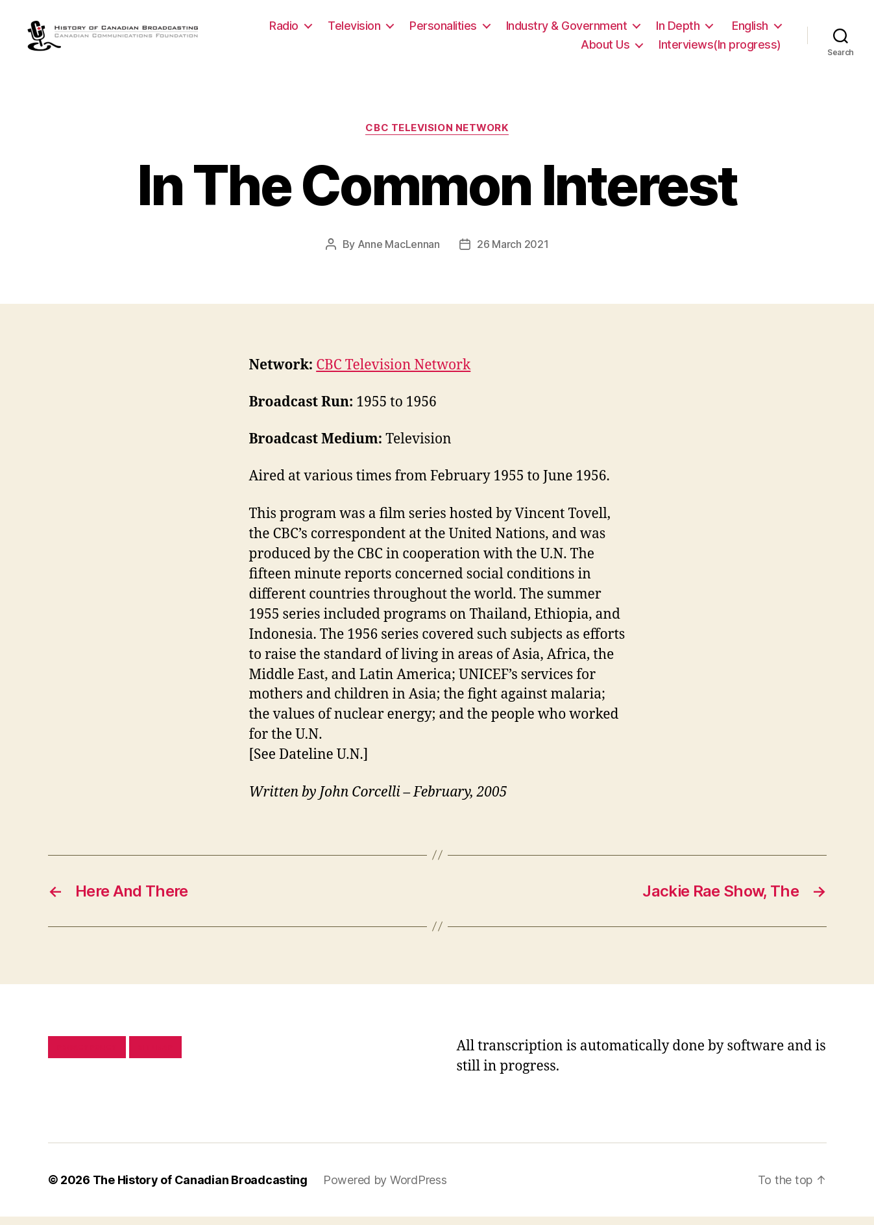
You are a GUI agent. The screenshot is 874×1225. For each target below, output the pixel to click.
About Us (605, 49)
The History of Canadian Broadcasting (200, 1188)
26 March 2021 (513, 252)
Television (354, 29)
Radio (283, 29)
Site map (155, 1055)
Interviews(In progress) (720, 49)
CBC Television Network (436, 137)
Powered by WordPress (385, 1188)
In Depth (677, 29)
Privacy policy (87, 1055)
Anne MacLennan (399, 252)
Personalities (443, 29)
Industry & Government (566, 29)
